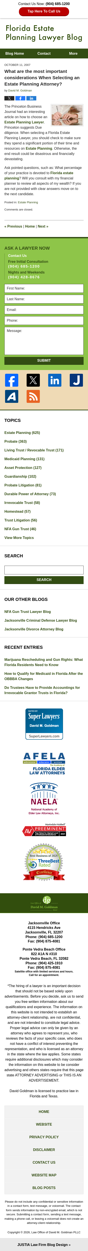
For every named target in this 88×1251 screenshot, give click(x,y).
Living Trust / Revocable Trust (34, 450)
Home (30, 226)
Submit (44, 360)
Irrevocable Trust (22, 503)
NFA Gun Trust (20, 529)
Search (44, 580)
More (73, 53)
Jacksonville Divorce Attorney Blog (33, 629)
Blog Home (14, 53)
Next (43, 226)
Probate (15, 441)
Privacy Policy (44, 1137)
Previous (13, 226)
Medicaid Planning (24, 459)
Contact (44, 53)
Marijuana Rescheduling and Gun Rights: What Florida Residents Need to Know (43, 662)
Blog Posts (44, 1188)
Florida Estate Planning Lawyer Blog (44, 33)
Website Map (44, 1175)
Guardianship (20, 476)
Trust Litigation (20, 520)
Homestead (17, 511)
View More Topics (19, 538)
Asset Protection (23, 468)
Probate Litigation (23, 485)
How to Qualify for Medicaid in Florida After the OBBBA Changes (43, 676)
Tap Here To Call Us (44, 11)
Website (44, 1124)
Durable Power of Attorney (30, 494)
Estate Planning (39, 148)
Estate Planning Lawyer (24, 122)
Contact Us (44, 1162)
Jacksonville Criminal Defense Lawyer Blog (40, 620)
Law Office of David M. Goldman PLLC (56, 1232)
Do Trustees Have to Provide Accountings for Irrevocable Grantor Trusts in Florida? (42, 690)
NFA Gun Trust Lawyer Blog (27, 612)
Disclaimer (44, 1150)
